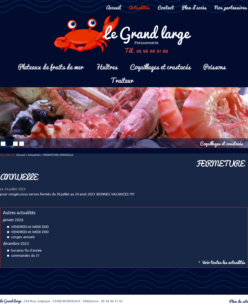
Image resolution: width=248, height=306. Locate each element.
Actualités (139, 7)
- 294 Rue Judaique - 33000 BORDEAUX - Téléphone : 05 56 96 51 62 (61, 301)
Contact (166, 7)
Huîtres (106, 66)
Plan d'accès (194, 7)
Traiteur (122, 80)
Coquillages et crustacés (160, 66)
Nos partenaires (230, 7)
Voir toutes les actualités (224, 262)
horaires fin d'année (26, 250)
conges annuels (23, 237)
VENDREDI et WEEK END (30, 226)
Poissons (214, 66)
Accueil (113, 7)
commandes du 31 (25, 255)
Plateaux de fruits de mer (50, 66)
